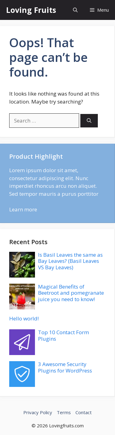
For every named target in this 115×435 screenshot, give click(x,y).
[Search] (89, 121)
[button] (75, 10)
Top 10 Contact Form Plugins (63, 335)
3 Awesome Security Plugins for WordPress (65, 367)
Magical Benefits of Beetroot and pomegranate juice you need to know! (71, 293)
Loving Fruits (31, 10)
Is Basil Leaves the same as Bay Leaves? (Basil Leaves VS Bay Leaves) (70, 261)
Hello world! (24, 318)
